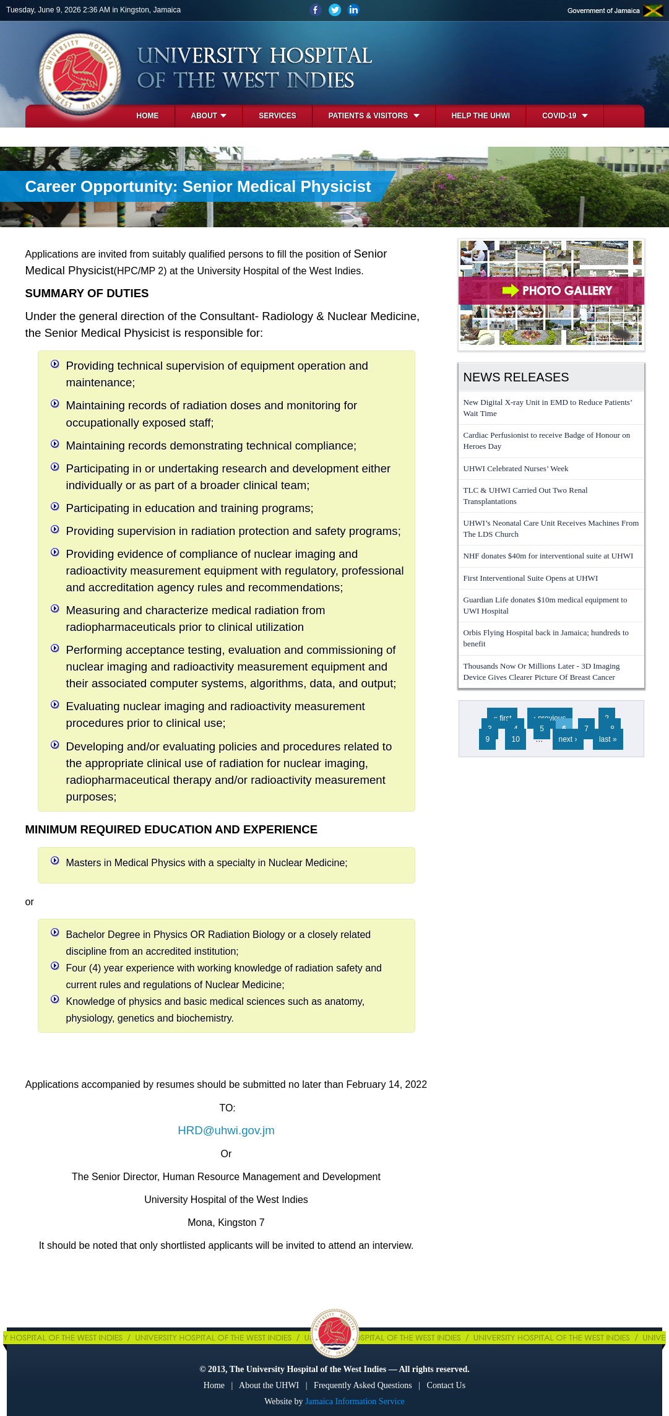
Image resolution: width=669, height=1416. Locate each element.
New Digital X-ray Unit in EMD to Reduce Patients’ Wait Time (548, 407)
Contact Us (446, 1385)
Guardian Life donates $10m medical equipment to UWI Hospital (546, 605)
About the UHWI (269, 1385)
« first (502, 718)
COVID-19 (565, 115)
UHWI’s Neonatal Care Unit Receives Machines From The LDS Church (551, 528)
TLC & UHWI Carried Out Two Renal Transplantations (526, 495)
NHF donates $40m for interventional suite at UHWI (549, 555)
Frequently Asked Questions (363, 1385)
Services (277, 115)
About (209, 115)
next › (568, 739)
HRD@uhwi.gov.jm (226, 1130)
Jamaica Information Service (355, 1401)
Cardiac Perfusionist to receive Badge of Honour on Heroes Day (547, 440)
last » (608, 739)
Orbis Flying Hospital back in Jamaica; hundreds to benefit (546, 638)
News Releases (516, 377)
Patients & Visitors (374, 115)
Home (148, 115)
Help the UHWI (481, 115)
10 (515, 739)
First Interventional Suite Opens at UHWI (531, 578)
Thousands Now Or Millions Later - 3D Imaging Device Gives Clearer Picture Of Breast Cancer (542, 671)
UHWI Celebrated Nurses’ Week (516, 468)
